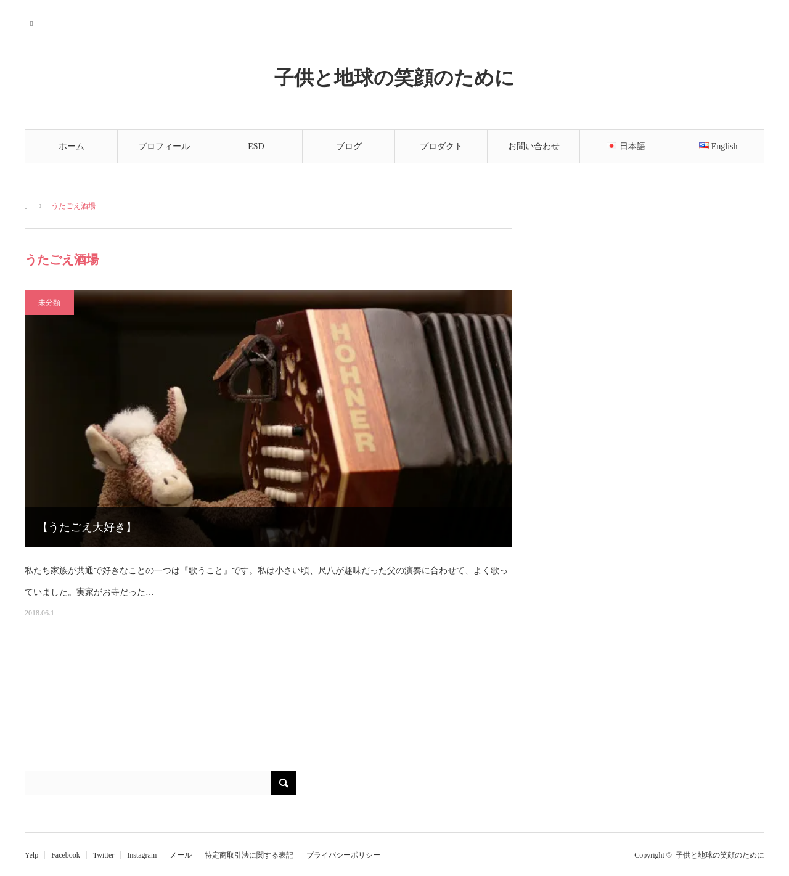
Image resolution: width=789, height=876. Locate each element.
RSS (32, 21)
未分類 (49, 302)
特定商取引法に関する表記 (249, 855)
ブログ (349, 146)
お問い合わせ (534, 146)
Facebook (65, 855)
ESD (256, 146)
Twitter (103, 855)
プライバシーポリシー (343, 855)
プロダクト (441, 146)
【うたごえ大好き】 (87, 527)
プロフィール (164, 146)
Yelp (31, 855)
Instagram (142, 855)
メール (181, 855)
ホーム (71, 146)
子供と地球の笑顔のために (394, 77)
